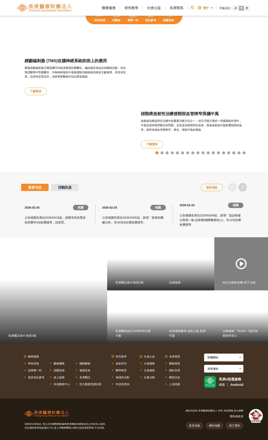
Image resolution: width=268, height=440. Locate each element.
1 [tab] (156, 152)
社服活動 (149, 377)
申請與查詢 (122, 384)
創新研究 (121, 363)
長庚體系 (176, 8)
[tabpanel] (134, 104)
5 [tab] (177, 152)
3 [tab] (167, 152)
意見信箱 (194, 425)
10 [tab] (203, 152)
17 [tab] (238, 152)
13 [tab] (218, 152)
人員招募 (174, 384)
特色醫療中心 (62, 384)
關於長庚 (174, 370)
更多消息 (211, 187)
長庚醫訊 (84, 377)
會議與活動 (122, 377)
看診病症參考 (36, 377)
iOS (222, 385)
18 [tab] (244, 152)
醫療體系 (174, 363)
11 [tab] (208, 152)
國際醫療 (84, 363)
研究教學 (131, 8)
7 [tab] (187, 152)
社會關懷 (149, 363)
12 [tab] (213, 152)
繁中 (206, 7)
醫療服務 (109, 8)
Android (236, 385)
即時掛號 (33, 363)
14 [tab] (223, 152)
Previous (232, 187)
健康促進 (84, 370)
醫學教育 (121, 370)
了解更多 (36, 91)
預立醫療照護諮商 (90, 384)
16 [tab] (233, 152)
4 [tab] (172, 152)
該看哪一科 (35, 370)
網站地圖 (214, 425)
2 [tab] (162, 152)
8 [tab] (192, 152)
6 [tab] (182, 152)
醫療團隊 (59, 363)
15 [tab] (228, 152)
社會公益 (154, 8)
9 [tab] (197, 152)
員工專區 (234, 425)
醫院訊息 (174, 377)
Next (242, 187)
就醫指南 (59, 370)
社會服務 (149, 370)
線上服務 (59, 377)
